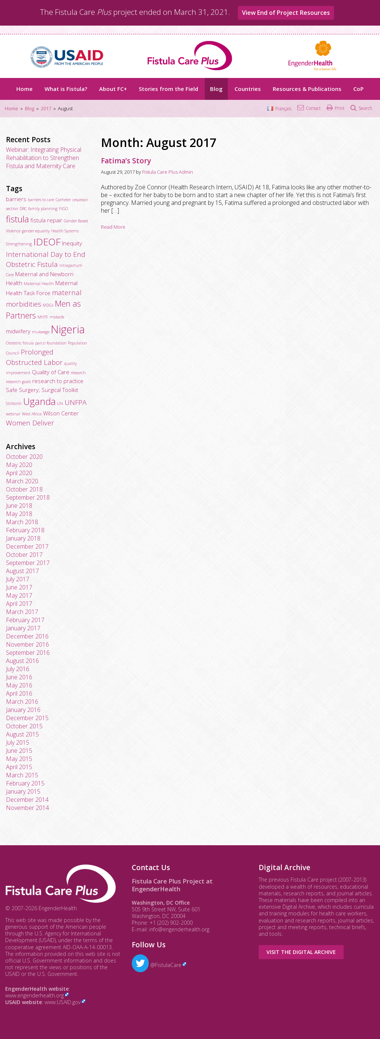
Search (365, 108)
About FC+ (113, 88)
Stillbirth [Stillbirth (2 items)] (14, 403)
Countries (248, 88)
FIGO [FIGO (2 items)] (63, 208)
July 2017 (17, 579)
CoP (358, 88)
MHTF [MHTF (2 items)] (42, 317)
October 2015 (24, 726)
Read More (113, 226)
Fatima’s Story (126, 161)
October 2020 (24, 456)
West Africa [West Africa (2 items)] (32, 413)
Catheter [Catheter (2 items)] (63, 199)
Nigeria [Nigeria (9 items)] (68, 329)
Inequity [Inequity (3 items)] (72, 243)
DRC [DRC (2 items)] (23, 208)
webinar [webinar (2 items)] (13, 413)
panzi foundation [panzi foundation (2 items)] (50, 343)
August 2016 (22, 661)
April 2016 (19, 693)
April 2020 (19, 473)
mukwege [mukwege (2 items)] (40, 331)
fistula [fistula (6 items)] (17, 219)
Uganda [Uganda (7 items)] (39, 401)
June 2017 (19, 587)
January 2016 (23, 710)
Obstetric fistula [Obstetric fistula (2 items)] (20, 343)
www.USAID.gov (63, 1002)
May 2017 (19, 595)
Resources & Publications (307, 88)
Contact (313, 108)
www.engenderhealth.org (34, 995)
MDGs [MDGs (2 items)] (48, 305)
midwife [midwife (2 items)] (57, 317)
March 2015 (22, 775)
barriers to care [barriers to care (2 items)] (41, 199)
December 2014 (27, 799)
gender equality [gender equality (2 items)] (36, 230)
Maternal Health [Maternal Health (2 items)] (39, 283)
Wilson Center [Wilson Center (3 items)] (61, 413)
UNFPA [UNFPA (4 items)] (75, 402)
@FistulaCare (156, 964)
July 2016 (17, 669)
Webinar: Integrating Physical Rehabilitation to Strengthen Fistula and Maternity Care (43, 158)
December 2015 (27, 718)
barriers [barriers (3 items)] (16, 199)
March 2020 (22, 481)
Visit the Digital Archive (301, 951)
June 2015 (19, 750)
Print (339, 108)
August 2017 (22, 571)
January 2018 (23, 538)
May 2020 (19, 465)
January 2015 (23, 791)
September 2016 (28, 652)
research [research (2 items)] (78, 372)
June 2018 (19, 505)
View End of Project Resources (286, 13)
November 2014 (27, 808)
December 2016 (27, 636)
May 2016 (19, 685)
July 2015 (17, 742)
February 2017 (25, 620)
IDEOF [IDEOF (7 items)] (46, 241)
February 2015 (25, 783)
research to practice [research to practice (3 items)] (57, 381)
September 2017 (28, 563)
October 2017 (24, 554)
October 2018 (24, 489)
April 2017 (19, 603)
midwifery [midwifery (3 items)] (18, 331)
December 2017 (27, 546)
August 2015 (22, 734)
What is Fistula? (66, 88)
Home (24, 88)
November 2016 (27, 644)
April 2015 (19, 767)
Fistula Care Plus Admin (167, 172)
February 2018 (25, 530)
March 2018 (22, 522)
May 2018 (19, 514)
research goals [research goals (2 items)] (18, 381)
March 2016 (22, 701)
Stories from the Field (168, 88)
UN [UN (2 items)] (60, 403)
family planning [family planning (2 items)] (43, 208)
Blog (216, 88)
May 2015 (19, 759)
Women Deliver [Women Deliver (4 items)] (30, 422)
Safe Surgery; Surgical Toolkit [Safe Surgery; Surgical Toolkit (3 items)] (42, 389)
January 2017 (23, 628)
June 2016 (19, 677)
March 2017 (22, 612)
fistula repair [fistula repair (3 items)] (46, 220)
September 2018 (28, 497)
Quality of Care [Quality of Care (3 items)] (50, 372)
